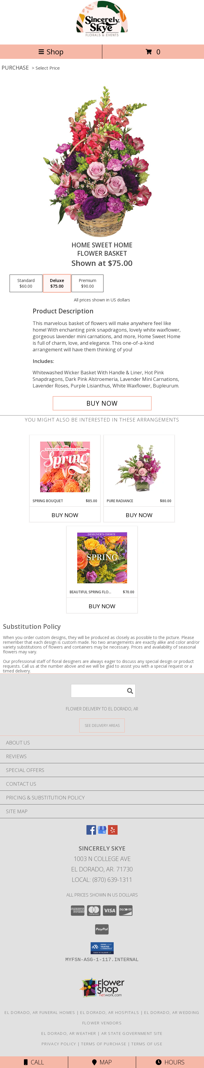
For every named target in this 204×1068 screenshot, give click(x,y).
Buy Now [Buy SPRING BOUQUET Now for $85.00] (64, 515)
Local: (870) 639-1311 (102, 880)
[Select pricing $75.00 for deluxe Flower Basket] (57, 283)
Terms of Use (146, 1043)
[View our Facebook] (91, 832)
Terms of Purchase (103, 1043)
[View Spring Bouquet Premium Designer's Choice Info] (65, 466)
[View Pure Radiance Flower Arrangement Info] (139, 466)
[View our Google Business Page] (102, 832)
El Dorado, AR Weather (68, 1033)
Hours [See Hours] (170, 1062)
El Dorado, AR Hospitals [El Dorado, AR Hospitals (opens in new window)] (109, 1012)
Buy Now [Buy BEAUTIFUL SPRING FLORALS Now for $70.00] (102, 606)
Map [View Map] (102, 1062)
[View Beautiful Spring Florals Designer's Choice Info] (102, 558)
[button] (102, 948)
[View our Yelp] (113, 832)
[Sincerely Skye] (102, 36)
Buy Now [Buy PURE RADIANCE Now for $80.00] (139, 515)
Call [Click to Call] (34, 1062)
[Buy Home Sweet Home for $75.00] (102, 403)
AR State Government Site (132, 1033)
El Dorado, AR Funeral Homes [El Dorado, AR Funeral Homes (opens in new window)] (39, 1012)
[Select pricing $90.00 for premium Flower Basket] (87, 283)
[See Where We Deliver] (102, 725)
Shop (50, 51)
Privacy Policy (59, 1043)
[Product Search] (103, 691)
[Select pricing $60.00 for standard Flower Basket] (26, 283)
